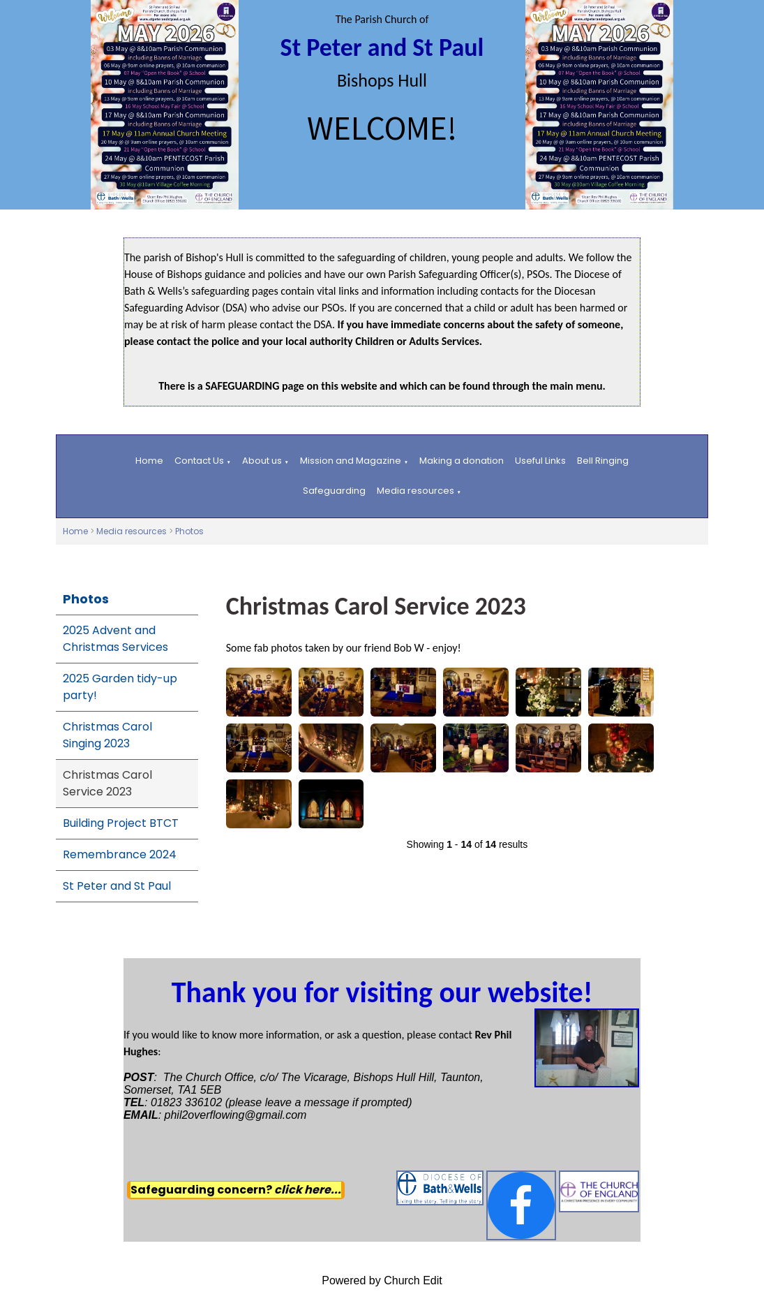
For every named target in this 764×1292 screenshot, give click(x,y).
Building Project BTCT (121, 823)
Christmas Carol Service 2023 (107, 783)
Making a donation (461, 460)
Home (149, 460)
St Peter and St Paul (117, 886)
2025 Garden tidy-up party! (120, 686)
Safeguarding (334, 490)
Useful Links (540, 460)
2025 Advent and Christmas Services (115, 638)
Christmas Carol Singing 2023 (107, 735)
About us (262, 460)
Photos (189, 531)
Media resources (415, 490)
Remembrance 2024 (120, 854)
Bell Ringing (603, 460)
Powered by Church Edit (382, 1280)
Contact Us (199, 460)
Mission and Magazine (350, 460)
